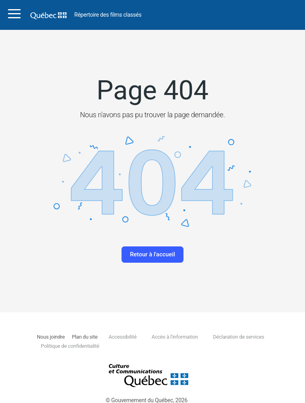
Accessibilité (122, 337)
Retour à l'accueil (152, 254)
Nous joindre (51, 337)
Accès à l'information (175, 337)
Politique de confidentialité (70, 346)
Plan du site (85, 337)
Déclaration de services (238, 337)
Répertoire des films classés (107, 15)
